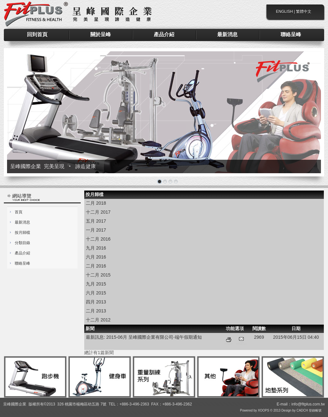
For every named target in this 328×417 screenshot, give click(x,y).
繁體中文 (303, 11)
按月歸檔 (22, 232)
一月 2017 (96, 230)
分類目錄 (22, 243)
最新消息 (22, 222)
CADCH (302, 410)
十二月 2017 (98, 212)
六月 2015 (96, 292)
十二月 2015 (98, 274)
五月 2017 (96, 221)
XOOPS (263, 410)
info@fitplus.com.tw (308, 404)
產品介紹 (22, 253)
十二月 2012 (98, 319)
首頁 (18, 212)
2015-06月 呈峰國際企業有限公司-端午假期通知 (154, 337)
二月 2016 (96, 265)
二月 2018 (96, 203)
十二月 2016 (98, 239)
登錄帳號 (315, 410)
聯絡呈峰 (22, 263)
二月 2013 (96, 310)
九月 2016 (96, 248)
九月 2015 (96, 283)
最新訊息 (95, 337)
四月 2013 (96, 301)
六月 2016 (96, 257)
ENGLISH (284, 11)
